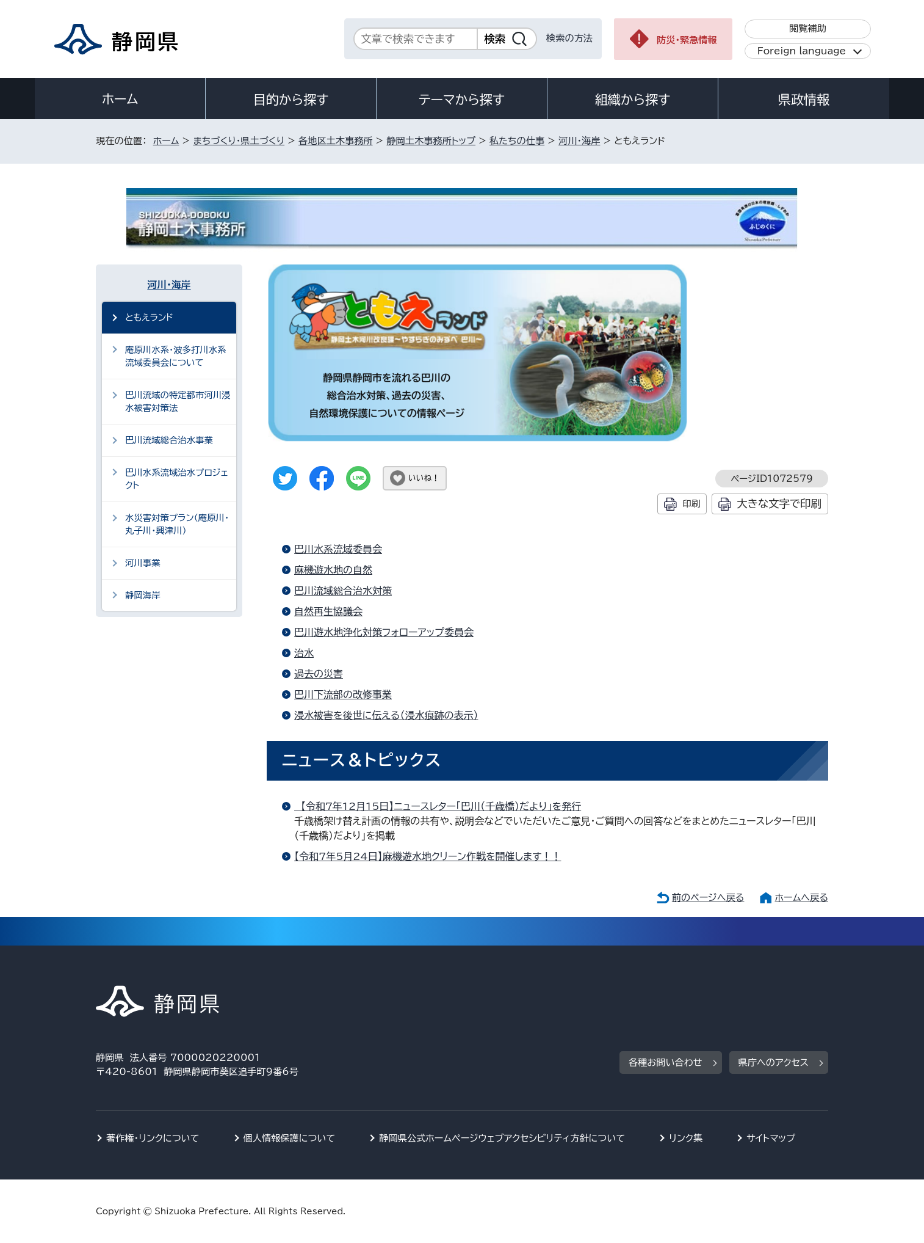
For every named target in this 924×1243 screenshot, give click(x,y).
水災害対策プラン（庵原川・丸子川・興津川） (177, 524)
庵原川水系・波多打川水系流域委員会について (175, 356)
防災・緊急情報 (687, 40)
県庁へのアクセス (773, 1062)
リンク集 (685, 1138)
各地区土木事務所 (335, 140)
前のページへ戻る (708, 897)
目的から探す (291, 99)
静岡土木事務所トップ (430, 140)
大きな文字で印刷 (779, 503)
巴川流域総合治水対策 (343, 591)
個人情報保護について (290, 1138)
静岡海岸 (143, 595)
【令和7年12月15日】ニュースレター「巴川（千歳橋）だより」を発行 (437, 806)
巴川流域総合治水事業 (169, 440)
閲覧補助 (807, 28)
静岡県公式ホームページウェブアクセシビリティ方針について (502, 1138)
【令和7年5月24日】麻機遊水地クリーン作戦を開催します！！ (427, 856)
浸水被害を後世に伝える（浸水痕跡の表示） (386, 715)
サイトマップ (770, 1138)
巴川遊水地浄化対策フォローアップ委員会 (384, 632)
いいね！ (423, 478)
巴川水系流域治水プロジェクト (176, 479)
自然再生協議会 (328, 611)
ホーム (120, 99)
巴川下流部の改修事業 (343, 694)
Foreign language (801, 51)
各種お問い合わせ (665, 1062)
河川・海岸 (579, 140)
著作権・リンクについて (153, 1138)
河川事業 (143, 562)
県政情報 (803, 99)
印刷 (691, 503)
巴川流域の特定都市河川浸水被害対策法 (178, 401)
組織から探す (633, 99)
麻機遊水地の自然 (333, 570)
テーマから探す (462, 99)
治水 (304, 653)
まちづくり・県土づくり (238, 140)
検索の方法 (569, 38)
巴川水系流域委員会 (338, 549)
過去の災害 (318, 674)
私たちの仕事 (516, 140)
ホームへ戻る (801, 897)
